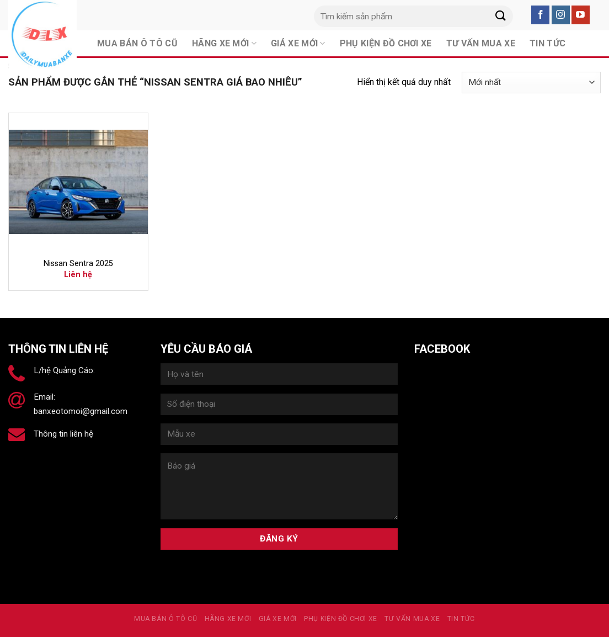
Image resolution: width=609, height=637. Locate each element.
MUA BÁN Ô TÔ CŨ (165, 619)
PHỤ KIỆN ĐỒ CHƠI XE (340, 619)
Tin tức (461, 619)
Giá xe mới (278, 619)
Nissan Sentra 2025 (78, 263)
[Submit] (501, 16)
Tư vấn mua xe (412, 619)
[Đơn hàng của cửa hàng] (531, 82)
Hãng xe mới (228, 619)
